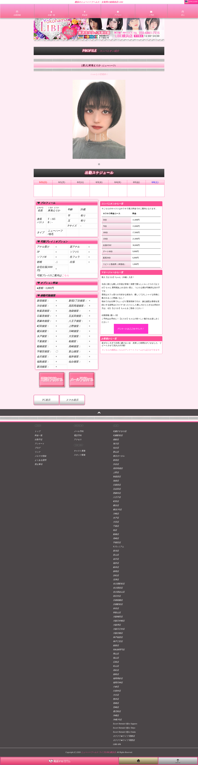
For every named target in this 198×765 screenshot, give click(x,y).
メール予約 (78, 431)
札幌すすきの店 (120, 431)
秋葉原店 (117, 477)
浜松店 (116, 575)
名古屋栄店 (118, 588)
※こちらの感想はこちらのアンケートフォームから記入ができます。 (131, 350)
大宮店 (116, 522)
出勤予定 (38, 440)
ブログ (37, 448)
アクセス (78, 440)
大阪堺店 (117, 625)
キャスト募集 (79, 451)
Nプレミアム (118, 547)
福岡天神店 (118, 683)
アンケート (39, 444)
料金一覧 (38, 435)
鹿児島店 (117, 711)
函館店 (116, 440)
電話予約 (78, 435)
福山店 (116, 658)
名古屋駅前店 (119, 584)
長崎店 (116, 703)
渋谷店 (116, 464)
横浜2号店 (117, 510)
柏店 (115, 530)
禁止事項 (38, 464)
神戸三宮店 (118, 641)
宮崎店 (116, 707)
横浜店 (116, 505)
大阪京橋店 (118, 633)
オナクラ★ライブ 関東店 (124, 736)
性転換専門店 (119, 650)
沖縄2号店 (117, 720)
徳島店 (116, 674)
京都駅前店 (118, 604)
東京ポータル (119, 456)
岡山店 (116, 654)
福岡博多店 (118, 678)
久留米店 (117, 691)
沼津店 (116, 580)
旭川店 (116, 444)
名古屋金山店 (119, 592)
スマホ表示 (72, 400)
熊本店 (116, 699)
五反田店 (117, 489)
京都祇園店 (118, 600)
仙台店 (116, 448)
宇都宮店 (117, 542)
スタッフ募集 (79, 455)
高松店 (116, 670)
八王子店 (117, 497)
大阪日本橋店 (119, 621)
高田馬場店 (118, 468)
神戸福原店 (118, 637)
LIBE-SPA (117, 744)
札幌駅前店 (118, 435)
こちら (65, 275)
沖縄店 (116, 715)
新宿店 (116, 460)
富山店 (116, 555)
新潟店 (116, 551)
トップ (37, 431)
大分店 (116, 695)
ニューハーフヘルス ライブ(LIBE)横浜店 (98, 752)
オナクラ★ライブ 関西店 (124, 740)
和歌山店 (117, 613)
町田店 (116, 501)
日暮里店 (117, 485)
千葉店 (116, 526)
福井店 (116, 563)
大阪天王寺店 (119, 629)
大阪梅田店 (118, 617)
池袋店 (116, 481)
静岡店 (116, 571)
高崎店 (116, 538)
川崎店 (116, 514)
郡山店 (116, 452)
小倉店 (116, 687)
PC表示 (46, 400)
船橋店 (116, 534)
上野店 (116, 472)
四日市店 (117, 596)
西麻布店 (117, 493)
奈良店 (116, 608)
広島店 (116, 662)
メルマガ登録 (40, 456)
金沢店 (116, 559)
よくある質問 (40, 460)
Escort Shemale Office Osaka (124, 732)
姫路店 (116, 645)
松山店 (116, 666)
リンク (37, 452)
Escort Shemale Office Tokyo (124, 728)
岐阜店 (116, 567)
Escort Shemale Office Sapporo (125, 724)
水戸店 (116, 518)
